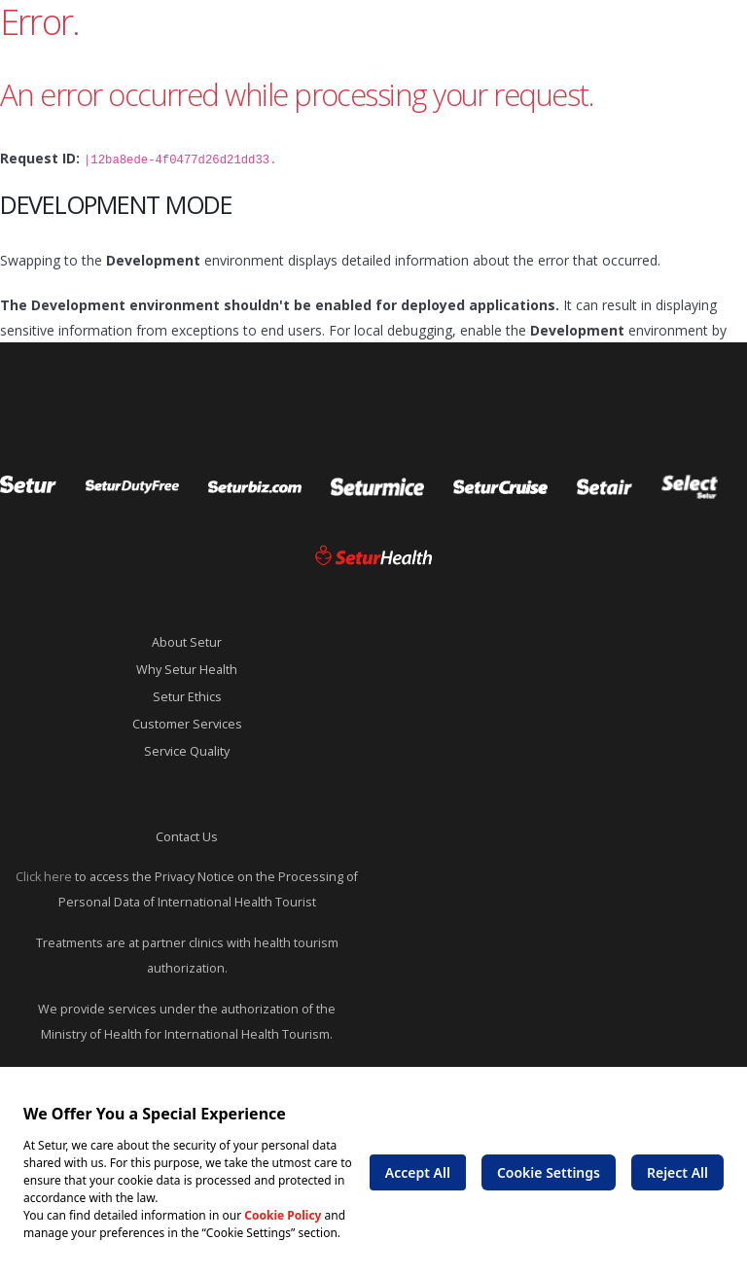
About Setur (187, 642)
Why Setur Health (186, 669)
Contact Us (187, 837)
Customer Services (187, 724)
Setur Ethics (187, 697)
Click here (44, 877)
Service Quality (187, 751)
